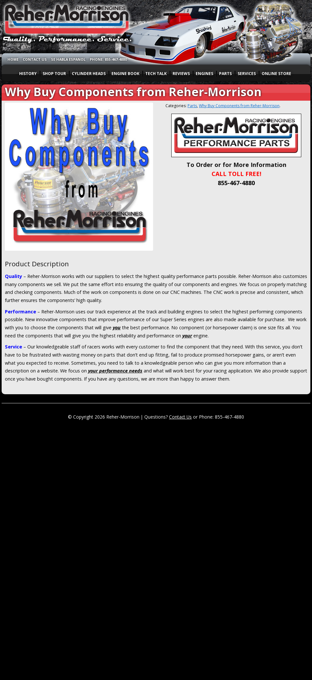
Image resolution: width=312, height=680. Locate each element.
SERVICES (247, 73)
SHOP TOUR (54, 73)
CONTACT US (35, 59)
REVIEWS (181, 73)
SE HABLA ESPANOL (68, 59)
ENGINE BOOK (125, 73)
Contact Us (180, 417)
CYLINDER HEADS (89, 73)
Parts (192, 105)
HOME (13, 59)
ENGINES (204, 73)
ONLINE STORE (276, 73)
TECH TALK (156, 73)
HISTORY (28, 73)
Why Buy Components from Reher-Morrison (239, 105)
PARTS (225, 73)
